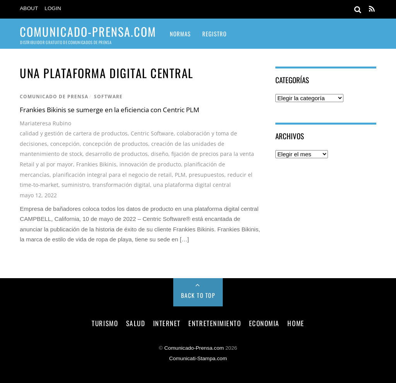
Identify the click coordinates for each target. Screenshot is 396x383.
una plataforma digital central (192, 184)
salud (135, 323)
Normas (180, 33)
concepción (65, 143)
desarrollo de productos (116, 153)
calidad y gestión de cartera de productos (74, 133)
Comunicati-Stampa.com (198, 358)
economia (264, 323)
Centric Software (152, 133)
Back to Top (198, 295)
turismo (105, 323)
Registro (214, 33)
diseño (159, 153)
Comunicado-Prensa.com (194, 348)
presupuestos (206, 174)
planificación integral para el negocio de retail (112, 174)
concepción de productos (115, 143)
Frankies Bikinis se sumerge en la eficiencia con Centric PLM (109, 109)
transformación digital (121, 184)
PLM (180, 174)
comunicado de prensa (54, 96)
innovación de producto (150, 164)
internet (167, 323)
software (108, 96)
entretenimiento (214, 323)
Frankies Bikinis (96, 164)
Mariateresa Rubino (45, 123)
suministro (75, 184)
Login (52, 8)
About (29, 8)
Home (295, 323)
